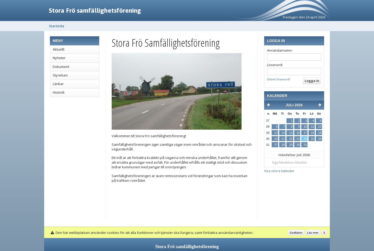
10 (305, 126)
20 (276, 138)
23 (298, 138)
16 (298, 132)
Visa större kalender (279, 171)
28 (283, 144)
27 (276, 144)
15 (290, 132)
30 (298, 144)
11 (312, 126)
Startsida (56, 26)
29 (290, 144)
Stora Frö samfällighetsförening (95, 10)
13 (276, 132)
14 (283, 132)
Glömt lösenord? (278, 79)
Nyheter (59, 57)
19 (320, 132)
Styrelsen (60, 75)
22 (290, 138)
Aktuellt (58, 49)
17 (305, 132)
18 (312, 132)
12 (320, 126)
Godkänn (296, 232)
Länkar (58, 83)
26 (320, 138)
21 (283, 138)
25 (312, 138)
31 (305, 144)
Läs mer (313, 232)
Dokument (61, 66)
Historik (59, 92)
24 (305, 138)
